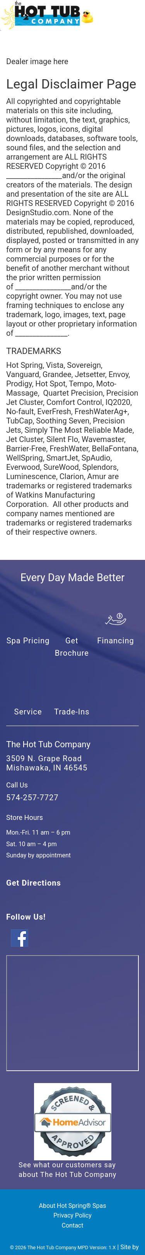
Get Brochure (72, 647)
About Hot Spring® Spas (72, 1205)
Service (28, 711)
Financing (115, 640)
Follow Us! (26, 917)
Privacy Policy (72, 1215)
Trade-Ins (72, 711)
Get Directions (33, 883)
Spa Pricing (28, 640)
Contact (73, 1225)
